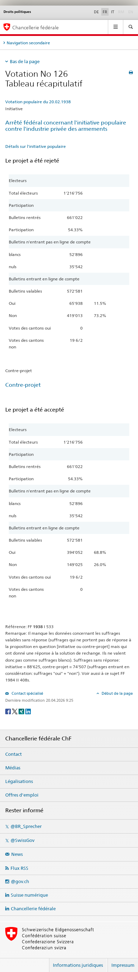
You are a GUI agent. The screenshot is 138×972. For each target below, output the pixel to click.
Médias (12, 767)
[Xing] (22, 711)
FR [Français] (105, 11)
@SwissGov (22, 840)
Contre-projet (23, 385)
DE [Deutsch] (96, 11)
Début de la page (117, 693)
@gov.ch (20, 881)
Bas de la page (25, 61)
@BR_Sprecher (26, 826)
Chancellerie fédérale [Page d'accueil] (35, 27)
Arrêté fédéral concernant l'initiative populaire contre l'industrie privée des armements (65, 126)
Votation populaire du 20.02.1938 (38, 101)
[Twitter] (15, 711)
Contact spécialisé (27, 693)
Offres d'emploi (22, 795)
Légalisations (19, 781)
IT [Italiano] (112, 11)
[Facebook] (8, 711)
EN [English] (130, 11)
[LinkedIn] (28, 711)
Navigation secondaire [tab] (28, 42)
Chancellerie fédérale (33, 908)
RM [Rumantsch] (121, 11)
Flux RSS (19, 868)
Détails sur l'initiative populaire (35, 146)
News (17, 854)
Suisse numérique (29, 895)
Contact (13, 754)
